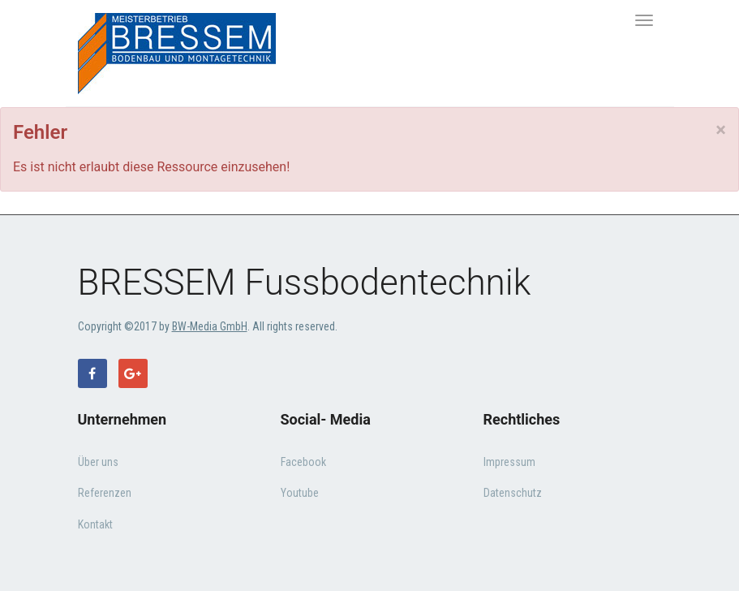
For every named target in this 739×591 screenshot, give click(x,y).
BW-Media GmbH (209, 326)
